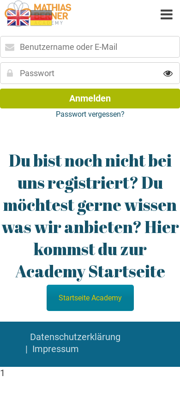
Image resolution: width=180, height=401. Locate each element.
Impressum (55, 348)
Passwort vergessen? (90, 114)
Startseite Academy (90, 297)
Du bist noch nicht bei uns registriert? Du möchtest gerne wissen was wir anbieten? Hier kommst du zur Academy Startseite (90, 215)
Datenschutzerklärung (75, 336)
